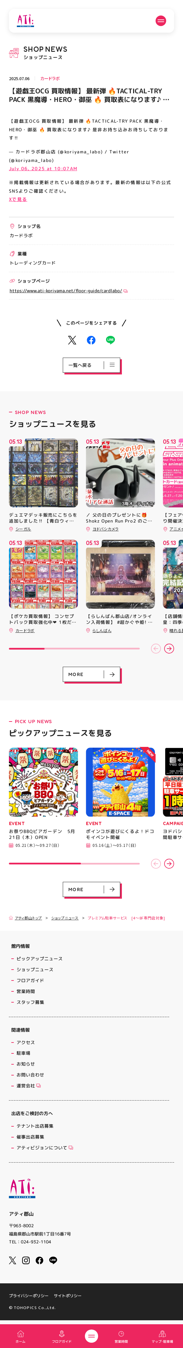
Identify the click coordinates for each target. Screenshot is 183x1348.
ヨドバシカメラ (105, 528)
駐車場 (23, 1053)
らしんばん (102, 630)
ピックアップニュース (40, 958)
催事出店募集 (30, 1137)
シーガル (23, 528)
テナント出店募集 (35, 1126)
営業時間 (26, 991)
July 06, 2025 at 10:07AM (43, 168)
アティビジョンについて (45, 1147)
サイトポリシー (68, 1296)
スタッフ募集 (30, 1002)
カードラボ (50, 78)
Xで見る (18, 199)
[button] (156, 649)
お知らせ (26, 1064)
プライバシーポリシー (29, 1296)
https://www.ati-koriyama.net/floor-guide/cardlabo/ (69, 290)
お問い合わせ (30, 1075)
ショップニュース (65, 917)
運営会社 (29, 1085)
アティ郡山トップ (25, 917)
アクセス (26, 1042)
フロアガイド (30, 980)
